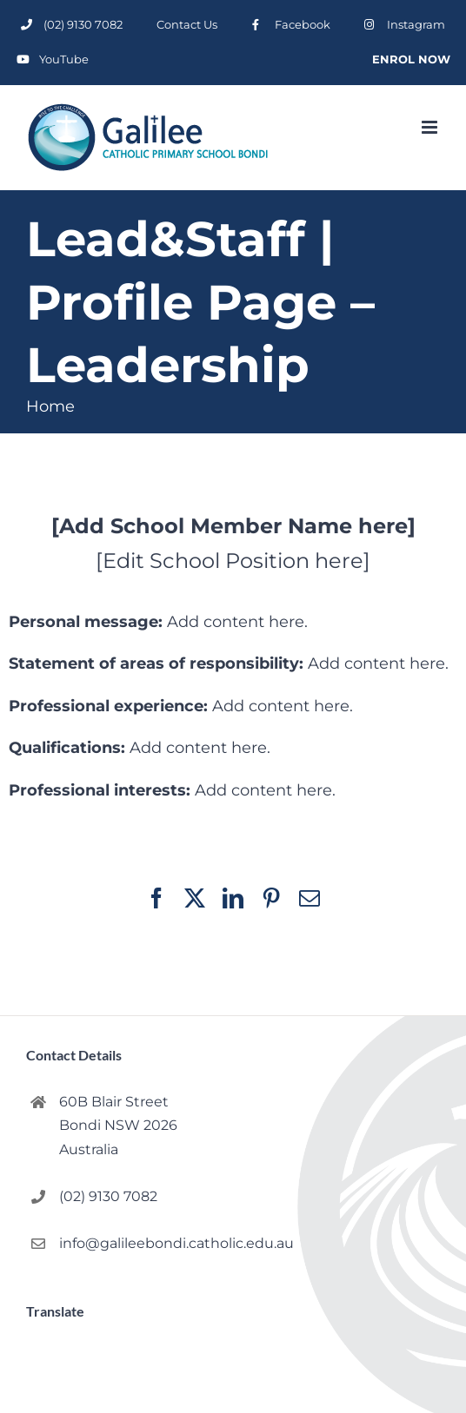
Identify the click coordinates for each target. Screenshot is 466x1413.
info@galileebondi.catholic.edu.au (139, 1243)
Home (50, 406)
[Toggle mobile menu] (431, 127)
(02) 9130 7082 (108, 1196)
